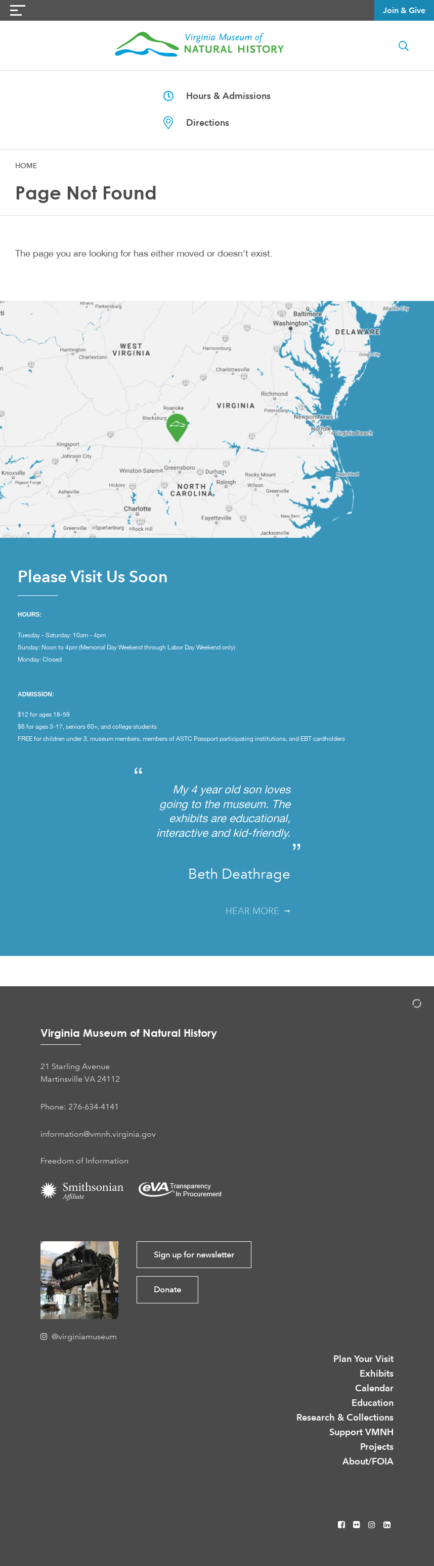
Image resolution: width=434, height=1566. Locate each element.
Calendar (374, 1388)
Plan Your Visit (363, 1358)
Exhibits (377, 1373)
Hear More (258, 911)
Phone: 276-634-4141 (79, 1107)
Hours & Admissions (217, 95)
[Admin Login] (406, 1005)
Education (373, 1402)
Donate (167, 1289)
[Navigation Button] (17, 10)
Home (26, 165)
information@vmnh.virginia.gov (98, 1134)
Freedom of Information (84, 1161)
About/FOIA (368, 1461)
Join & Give (404, 10)
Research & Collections (345, 1417)
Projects (377, 1446)
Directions (196, 122)
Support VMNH (361, 1432)
